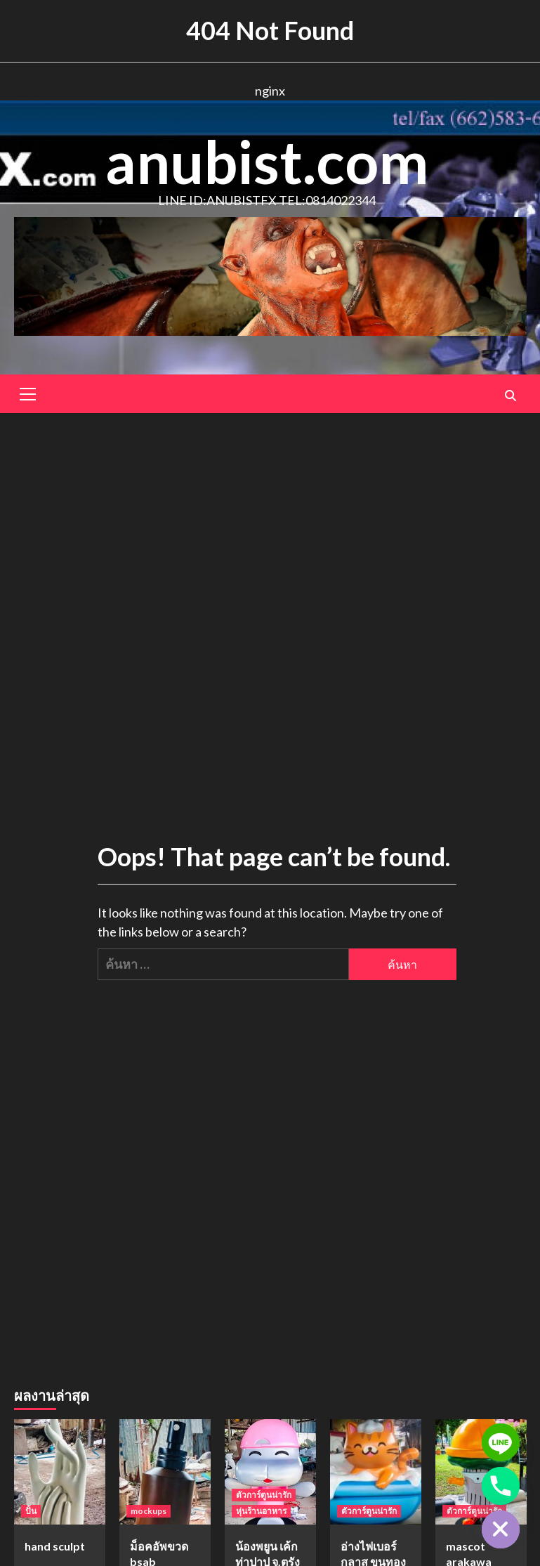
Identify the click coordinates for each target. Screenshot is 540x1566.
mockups (148, 1511)
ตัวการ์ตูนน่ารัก (263, 1494)
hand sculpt (55, 1546)
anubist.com (266, 161)
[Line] (501, 1442)
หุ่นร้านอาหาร (261, 1511)
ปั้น (31, 1511)
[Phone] (501, 1486)
